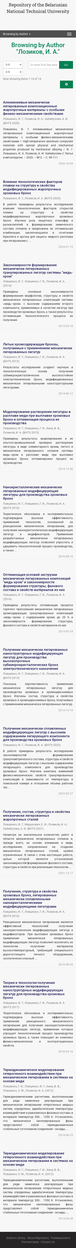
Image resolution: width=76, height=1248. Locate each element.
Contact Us (48, 1242)
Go (66, 64)
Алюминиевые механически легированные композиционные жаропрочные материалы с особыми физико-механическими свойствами (33, 108)
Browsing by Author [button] (17, 34)
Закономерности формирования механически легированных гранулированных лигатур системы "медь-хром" (38, 270)
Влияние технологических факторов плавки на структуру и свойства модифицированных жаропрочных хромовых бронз (32, 187)
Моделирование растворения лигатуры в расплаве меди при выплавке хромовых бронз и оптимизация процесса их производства (37, 417)
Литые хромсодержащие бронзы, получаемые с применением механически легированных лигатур (37, 348)
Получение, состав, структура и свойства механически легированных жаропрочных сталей (36, 815)
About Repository (38, 1238)
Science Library (15, 1238)
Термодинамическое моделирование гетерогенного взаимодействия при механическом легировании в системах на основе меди (38, 1075)
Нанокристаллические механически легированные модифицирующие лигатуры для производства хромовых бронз (35, 492)
